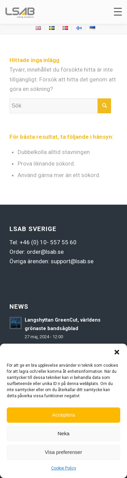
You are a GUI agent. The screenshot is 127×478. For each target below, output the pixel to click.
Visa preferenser (63, 452)
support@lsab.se (72, 261)
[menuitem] (38, 28)
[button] (116, 352)
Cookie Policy (63, 468)
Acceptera (63, 415)
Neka (63, 433)
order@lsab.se (45, 251)
